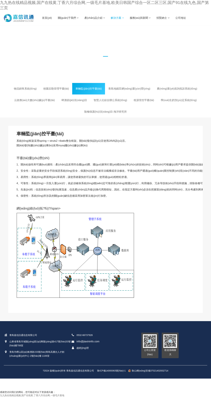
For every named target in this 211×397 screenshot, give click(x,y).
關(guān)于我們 (68, 17)
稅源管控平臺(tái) (144, 100)
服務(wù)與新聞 (140, 17)
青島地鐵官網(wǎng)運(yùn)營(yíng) (129, 88)
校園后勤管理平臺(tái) (56, 88)
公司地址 (180, 17)
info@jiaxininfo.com (87, 341)
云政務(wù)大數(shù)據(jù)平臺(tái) (34, 100)
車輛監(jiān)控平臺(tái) (88, 88)
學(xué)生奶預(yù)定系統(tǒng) (179, 100)
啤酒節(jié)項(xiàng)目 (74, 100)
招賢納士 (162, 17)
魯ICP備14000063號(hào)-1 (111, 370)
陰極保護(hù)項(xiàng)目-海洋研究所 (105, 111)
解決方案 (117, 17)
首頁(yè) (47, 17)
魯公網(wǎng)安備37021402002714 (148, 370)
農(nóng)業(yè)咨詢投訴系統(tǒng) (177, 88)
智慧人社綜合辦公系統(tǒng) (110, 100)
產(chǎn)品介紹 (94, 17)
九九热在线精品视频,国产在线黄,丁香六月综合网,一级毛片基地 (32, 395)
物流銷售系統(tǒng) (25, 88)
